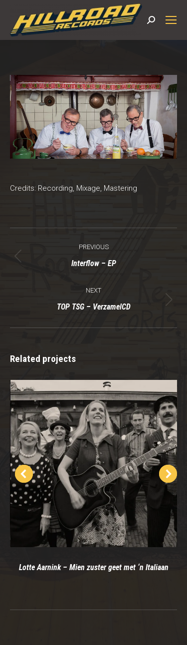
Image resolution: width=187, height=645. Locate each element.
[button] (24, 474)
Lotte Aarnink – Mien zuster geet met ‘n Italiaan (94, 567)
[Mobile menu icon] (171, 20)
